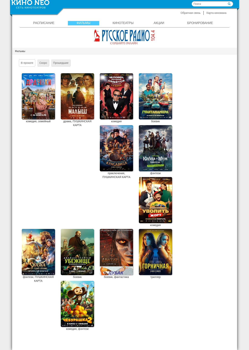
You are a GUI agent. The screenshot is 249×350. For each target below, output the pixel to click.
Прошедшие (60, 62)
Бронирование (200, 23)
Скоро (43, 62)
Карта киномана (217, 12)
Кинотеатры (122, 23)
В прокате (27, 62)
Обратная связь (191, 12)
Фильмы (83, 23)
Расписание (43, 23)
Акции (159, 23)
